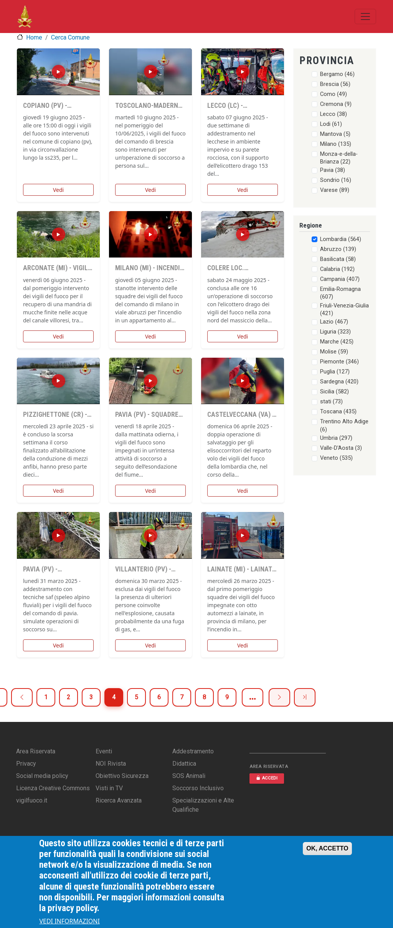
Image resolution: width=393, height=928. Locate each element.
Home (34, 37)
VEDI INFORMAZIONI (69, 921)
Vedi (58, 189)
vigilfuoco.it (31, 800)
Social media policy (42, 775)
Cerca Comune (70, 37)
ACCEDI (266, 778)
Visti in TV (109, 788)
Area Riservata (35, 751)
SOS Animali (188, 775)
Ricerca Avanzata (119, 800)
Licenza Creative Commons (53, 788)
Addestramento (193, 751)
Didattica (184, 763)
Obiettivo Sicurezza (122, 775)
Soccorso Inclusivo (198, 788)
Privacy (26, 763)
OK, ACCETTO (327, 848)
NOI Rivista (111, 763)
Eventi (104, 751)
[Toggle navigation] (365, 16)
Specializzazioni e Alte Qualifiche (203, 805)
